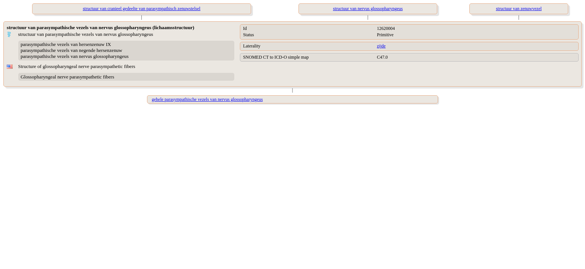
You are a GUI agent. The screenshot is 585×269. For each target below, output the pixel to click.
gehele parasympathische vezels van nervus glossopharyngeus (207, 99)
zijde (381, 46)
